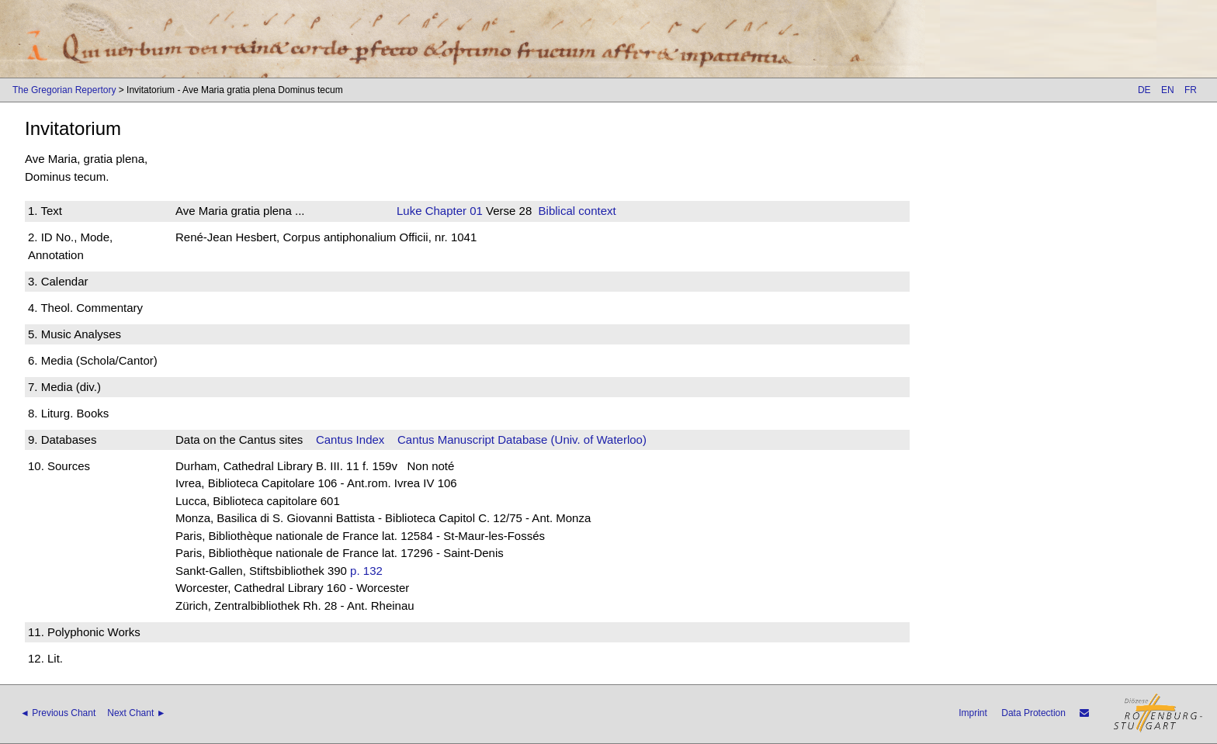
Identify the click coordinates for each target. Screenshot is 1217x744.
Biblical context (577, 210)
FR (1190, 90)
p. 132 (366, 570)
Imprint (973, 713)
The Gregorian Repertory (64, 90)
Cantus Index (350, 439)
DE (1144, 90)
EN (1167, 90)
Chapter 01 (452, 210)
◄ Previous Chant (57, 713)
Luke (409, 210)
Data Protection (1033, 713)
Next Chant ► (136, 713)
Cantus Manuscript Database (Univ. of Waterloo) (522, 439)
